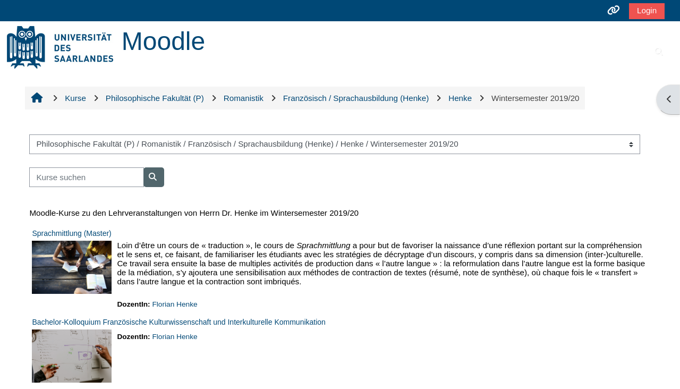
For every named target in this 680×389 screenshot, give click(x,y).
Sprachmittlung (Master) (71, 233)
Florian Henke (174, 304)
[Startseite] (60, 46)
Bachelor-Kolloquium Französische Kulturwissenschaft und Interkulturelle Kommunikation (179, 322)
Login (647, 10)
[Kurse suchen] (86, 177)
